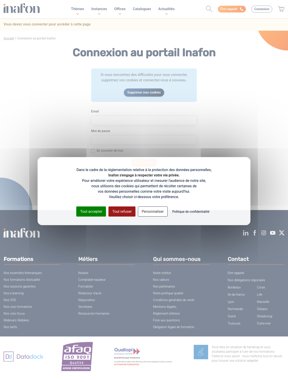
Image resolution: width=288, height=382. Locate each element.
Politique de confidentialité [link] (190, 211)
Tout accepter (91, 211)
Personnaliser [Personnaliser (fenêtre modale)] (153, 211)
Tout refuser (122, 211)
